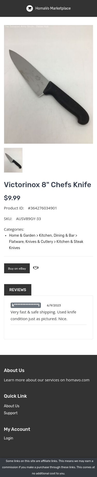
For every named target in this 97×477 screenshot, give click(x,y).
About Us (11, 406)
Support (11, 413)
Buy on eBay (17, 268)
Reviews (17, 289)
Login (8, 438)
